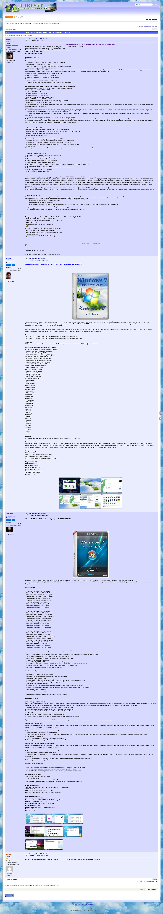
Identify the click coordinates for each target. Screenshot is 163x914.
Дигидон (9, 514)
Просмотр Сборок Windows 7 (38, 39)
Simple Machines (89, 904)
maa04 (8, 854)
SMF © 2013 (81, 904)
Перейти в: (142, 889)
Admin (8, 39)
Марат (8, 259)
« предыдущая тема (142, 26)
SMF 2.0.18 (74, 904)
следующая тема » (153, 26)
